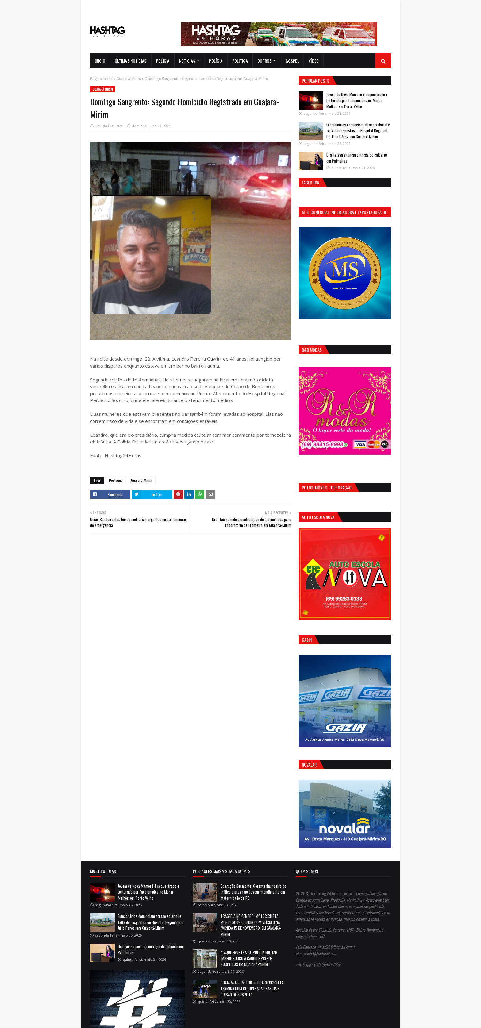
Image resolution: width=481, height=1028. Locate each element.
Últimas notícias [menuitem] (131, 60)
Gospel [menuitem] (292, 60)
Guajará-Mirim (128, 78)
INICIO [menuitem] (100, 60)
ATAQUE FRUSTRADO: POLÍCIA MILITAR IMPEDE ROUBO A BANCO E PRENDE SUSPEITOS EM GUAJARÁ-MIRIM (249, 958)
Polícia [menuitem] (163, 60)
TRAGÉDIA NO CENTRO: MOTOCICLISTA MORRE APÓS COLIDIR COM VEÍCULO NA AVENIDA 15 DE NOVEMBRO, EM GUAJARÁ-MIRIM (251, 925)
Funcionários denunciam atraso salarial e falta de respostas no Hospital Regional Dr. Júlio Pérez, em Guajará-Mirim (358, 131)
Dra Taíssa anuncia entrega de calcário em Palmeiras (356, 158)
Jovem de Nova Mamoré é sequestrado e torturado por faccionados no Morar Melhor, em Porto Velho (357, 100)
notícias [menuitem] (187, 60)
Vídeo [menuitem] (314, 60)
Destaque (116, 480)
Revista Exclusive (109, 125)
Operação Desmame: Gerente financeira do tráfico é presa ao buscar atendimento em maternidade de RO (253, 892)
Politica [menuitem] (240, 60)
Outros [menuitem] (264, 60)
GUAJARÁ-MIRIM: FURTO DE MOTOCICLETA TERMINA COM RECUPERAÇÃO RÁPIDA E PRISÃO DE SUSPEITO (252, 989)
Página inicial (101, 78)
